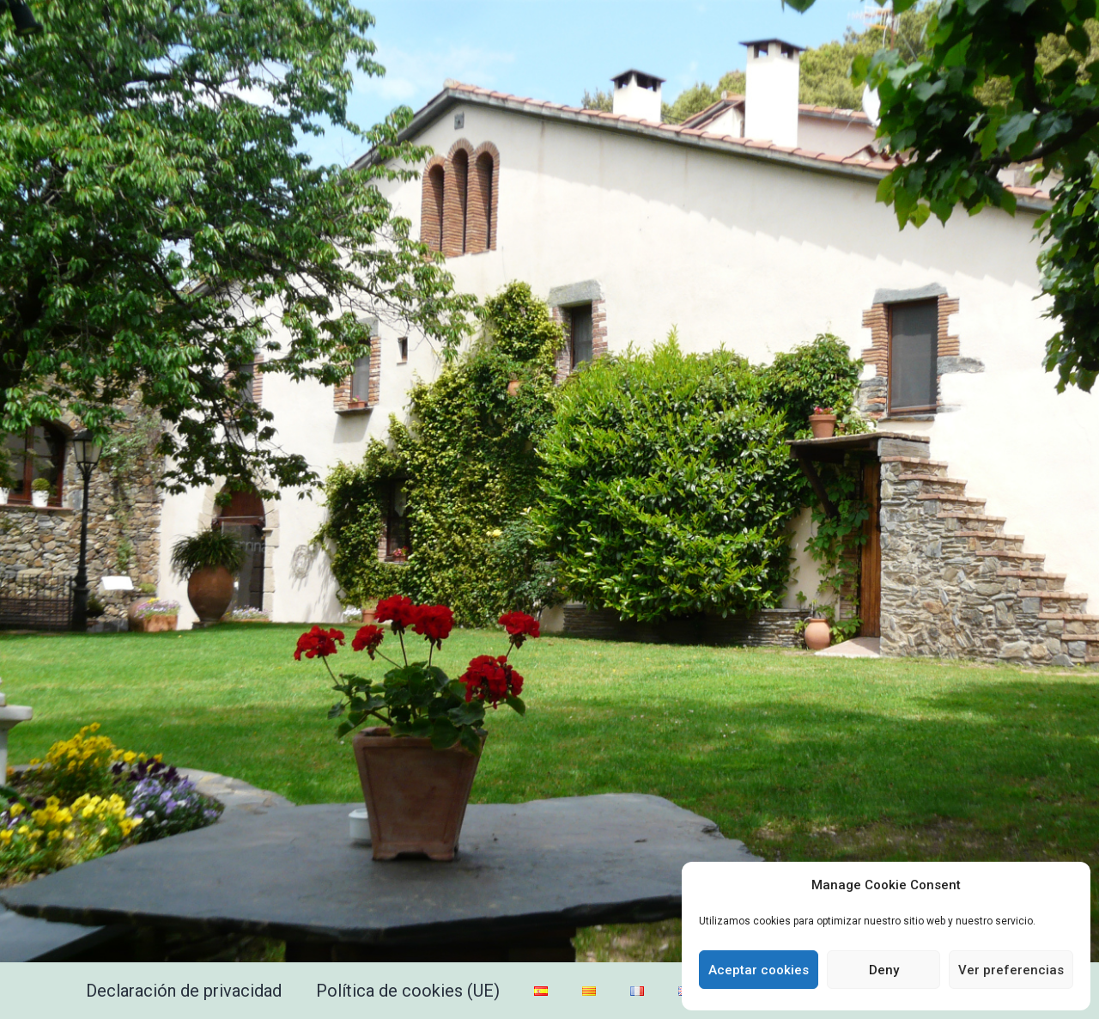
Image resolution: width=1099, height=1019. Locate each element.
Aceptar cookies (758, 970)
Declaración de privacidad (184, 990)
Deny (884, 970)
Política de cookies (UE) (408, 990)
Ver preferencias (1011, 970)
